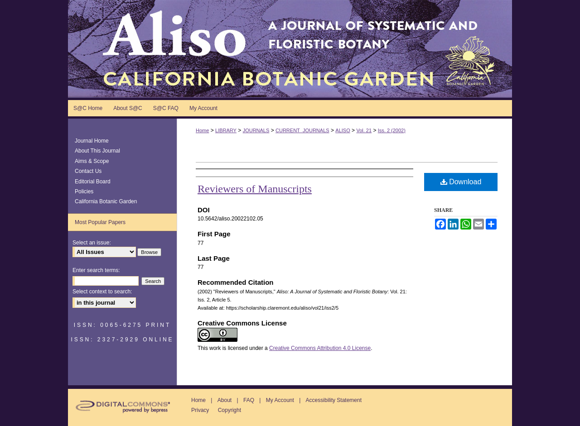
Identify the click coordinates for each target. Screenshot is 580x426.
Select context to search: (102, 291)
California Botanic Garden (106, 201)
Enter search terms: (96, 270)
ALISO (342, 130)
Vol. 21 (364, 130)
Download (461, 182)
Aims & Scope (92, 161)
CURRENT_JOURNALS (302, 130)
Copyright (229, 410)
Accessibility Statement (334, 400)
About (225, 400)
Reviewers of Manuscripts (255, 189)
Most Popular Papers (100, 222)
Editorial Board (93, 181)
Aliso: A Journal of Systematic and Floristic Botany (290, 49)
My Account (280, 400)
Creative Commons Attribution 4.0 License (320, 348)
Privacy (200, 410)
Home (202, 130)
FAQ (248, 400)
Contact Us (88, 171)
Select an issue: (91, 242)
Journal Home (92, 141)
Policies (84, 191)
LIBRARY (226, 130)
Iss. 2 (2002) (392, 130)
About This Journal (97, 151)
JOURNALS (256, 130)
